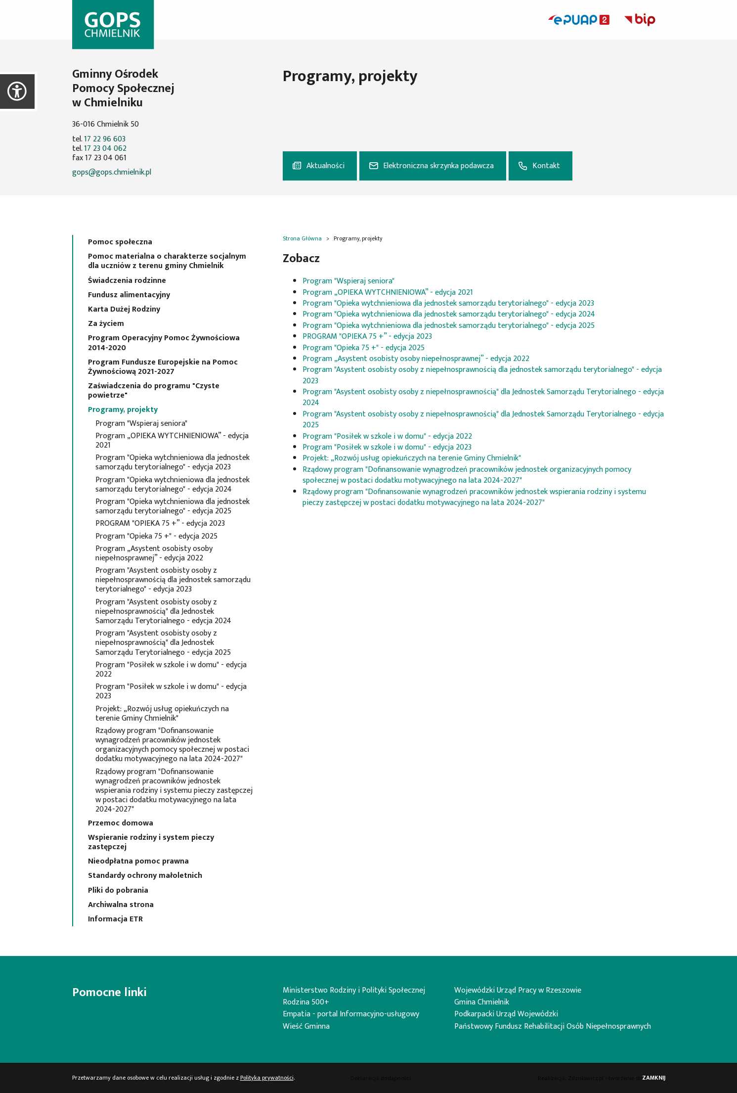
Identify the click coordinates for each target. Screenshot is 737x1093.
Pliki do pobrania (118, 890)
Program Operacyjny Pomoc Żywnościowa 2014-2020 (164, 342)
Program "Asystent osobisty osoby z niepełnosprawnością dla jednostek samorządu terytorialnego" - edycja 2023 (173, 580)
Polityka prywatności (267, 1078)
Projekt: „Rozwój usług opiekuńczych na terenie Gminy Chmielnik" (162, 714)
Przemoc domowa (120, 823)
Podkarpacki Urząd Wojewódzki (506, 1014)
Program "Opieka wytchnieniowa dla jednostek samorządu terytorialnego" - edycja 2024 (172, 485)
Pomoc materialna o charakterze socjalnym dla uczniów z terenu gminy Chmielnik (167, 261)
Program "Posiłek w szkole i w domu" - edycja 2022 (171, 670)
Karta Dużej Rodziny (124, 309)
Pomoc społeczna (120, 242)
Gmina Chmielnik (481, 1002)
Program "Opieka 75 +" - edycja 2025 (156, 536)
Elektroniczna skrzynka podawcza (438, 166)
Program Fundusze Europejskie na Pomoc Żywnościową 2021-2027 (163, 367)
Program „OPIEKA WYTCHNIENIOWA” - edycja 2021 (172, 441)
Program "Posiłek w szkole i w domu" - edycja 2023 (171, 691)
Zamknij (653, 1078)
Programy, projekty (123, 409)
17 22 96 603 (105, 139)
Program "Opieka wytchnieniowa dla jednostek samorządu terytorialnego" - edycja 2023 (172, 462)
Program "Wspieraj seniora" (141, 423)
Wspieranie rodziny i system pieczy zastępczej (151, 842)
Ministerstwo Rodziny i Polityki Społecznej (354, 990)
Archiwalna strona (121, 904)
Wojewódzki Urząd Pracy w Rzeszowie (517, 990)
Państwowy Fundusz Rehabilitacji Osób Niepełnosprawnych (552, 1026)
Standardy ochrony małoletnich (145, 875)
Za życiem (106, 323)
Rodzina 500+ (306, 1002)
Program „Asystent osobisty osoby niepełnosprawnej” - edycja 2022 (154, 553)
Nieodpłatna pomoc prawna (138, 861)
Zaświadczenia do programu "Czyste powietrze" (153, 390)
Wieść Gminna (306, 1026)
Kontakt (546, 166)
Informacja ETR (115, 919)
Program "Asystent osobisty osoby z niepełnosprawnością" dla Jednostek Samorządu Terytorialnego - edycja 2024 (163, 612)
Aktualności (325, 166)
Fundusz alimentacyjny (129, 295)
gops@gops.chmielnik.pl (111, 172)
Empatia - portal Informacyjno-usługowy (351, 1014)
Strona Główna (302, 238)
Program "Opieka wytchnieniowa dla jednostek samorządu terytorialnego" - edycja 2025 (172, 506)
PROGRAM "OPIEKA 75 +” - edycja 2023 (160, 523)
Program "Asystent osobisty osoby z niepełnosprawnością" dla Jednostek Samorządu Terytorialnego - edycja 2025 (163, 643)
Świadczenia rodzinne (127, 280)
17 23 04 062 (105, 148)
